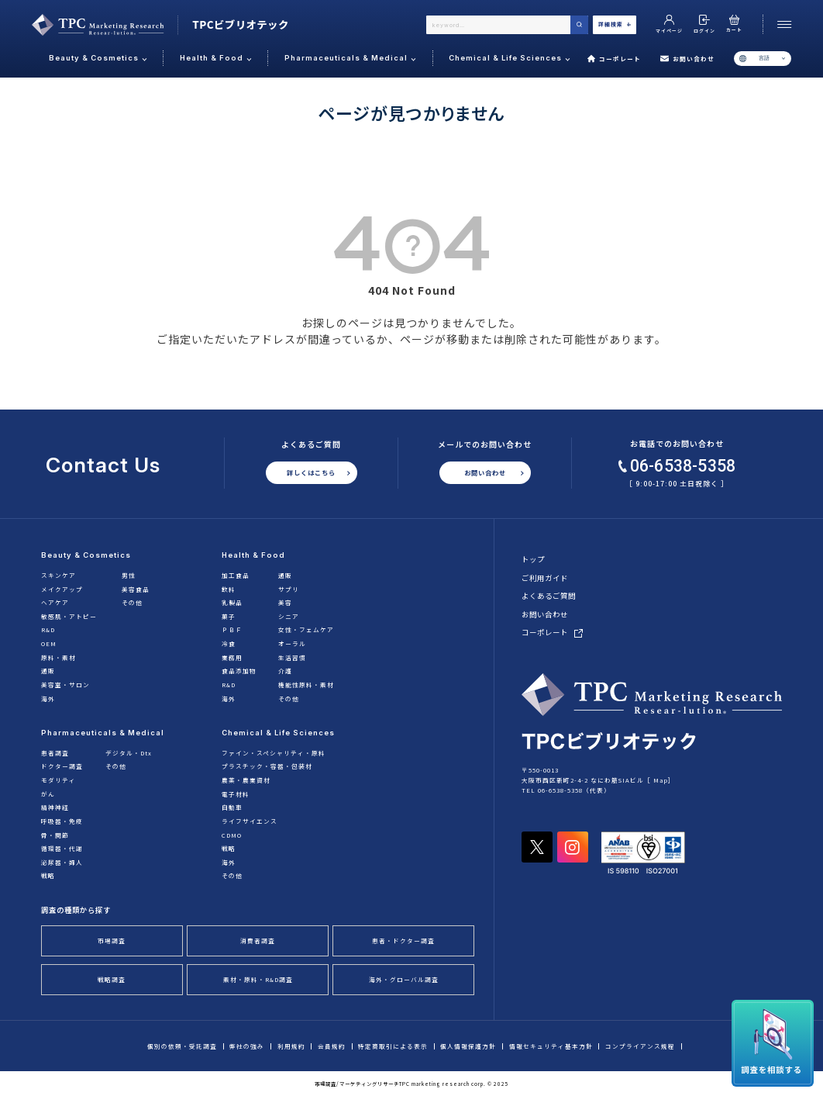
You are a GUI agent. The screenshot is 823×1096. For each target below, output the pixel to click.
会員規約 (332, 1046)
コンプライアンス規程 (640, 1046)
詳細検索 (614, 24)
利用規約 (291, 1046)
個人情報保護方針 (468, 1046)
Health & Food (253, 555)
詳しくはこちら (311, 472)
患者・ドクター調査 (403, 940)
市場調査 (112, 940)
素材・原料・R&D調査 (258, 979)
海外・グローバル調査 (404, 979)
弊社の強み (246, 1046)
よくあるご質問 (549, 595)
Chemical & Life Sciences (278, 732)
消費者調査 (257, 940)
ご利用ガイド (545, 577)
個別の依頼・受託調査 (182, 1046)
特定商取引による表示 (393, 1046)
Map (660, 780)
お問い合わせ (687, 59)
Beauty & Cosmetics (86, 555)
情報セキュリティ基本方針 (551, 1046)
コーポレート (614, 59)
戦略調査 (112, 979)
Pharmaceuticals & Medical (102, 732)
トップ (533, 559)
